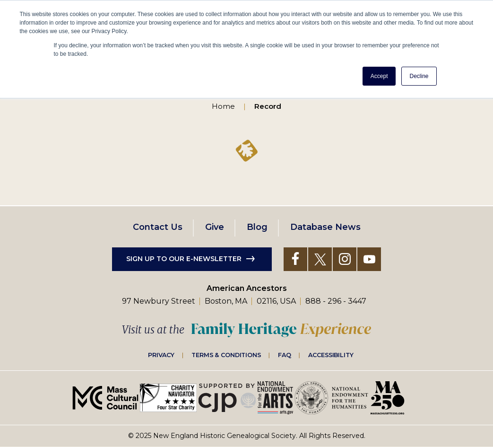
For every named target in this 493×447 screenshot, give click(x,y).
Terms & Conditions (226, 355)
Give (214, 227)
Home (223, 106)
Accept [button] (379, 76)
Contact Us (157, 227)
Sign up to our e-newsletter (184, 258)
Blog (257, 227)
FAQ (284, 355)
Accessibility (331, 355)
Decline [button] (418, 76)
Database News (325, 227)
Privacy (161, 355)
